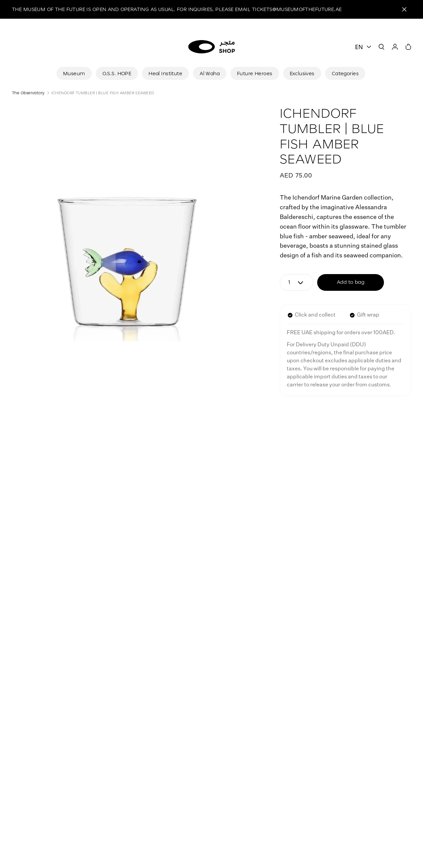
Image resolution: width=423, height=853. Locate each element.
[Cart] (408, 46)
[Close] (404, 9)
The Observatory (28, 93)
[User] (395, 46)
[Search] (381, 46)
